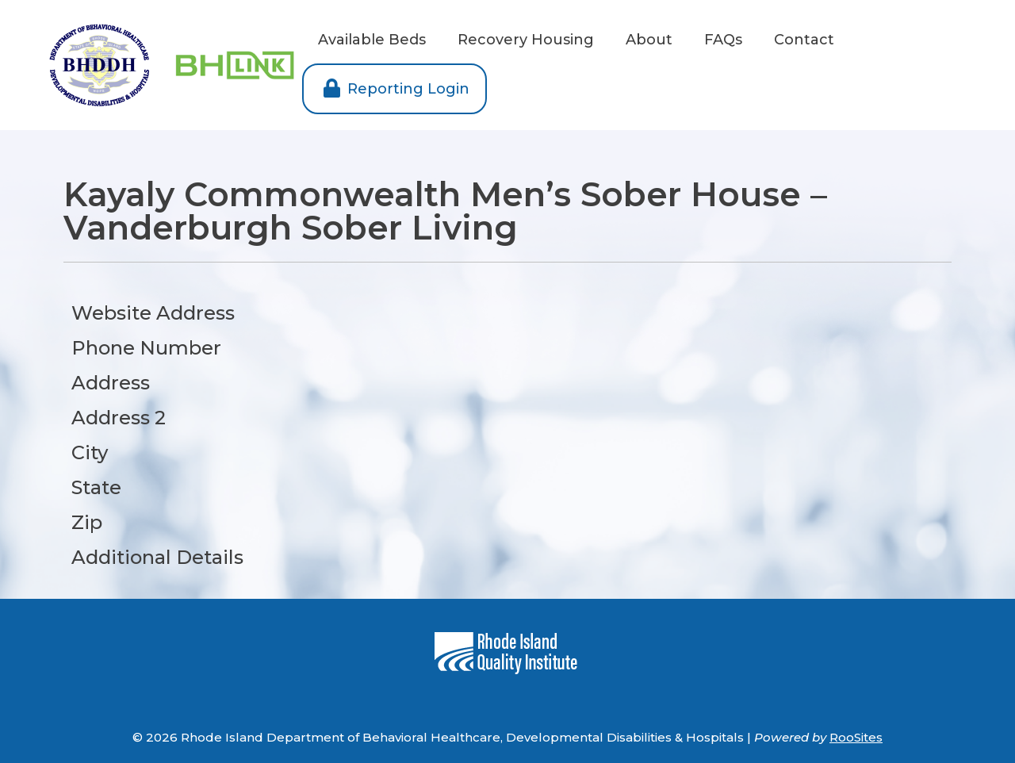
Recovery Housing (526, 39)
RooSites (856, 737)
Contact (804, 39)
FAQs (723, 39)
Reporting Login (394, 89)
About (649, 39)
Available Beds (372, 39)
